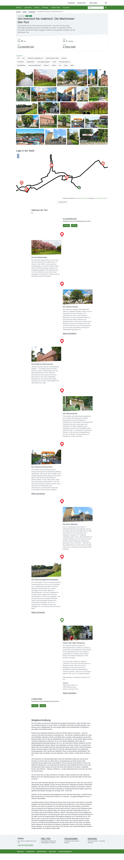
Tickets (36, 7)
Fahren (18, 7)
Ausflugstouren (31, 11)
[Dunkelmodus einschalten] (100, 3)
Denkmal (69, 58)
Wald (39, 70)
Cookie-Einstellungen (65, 858)
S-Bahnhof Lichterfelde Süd (37, 58)
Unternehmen (71, 2)
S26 (30, 15)
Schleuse (64, 66)
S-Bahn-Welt (55, 7)
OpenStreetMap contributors (101, 203)
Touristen (66, 7)
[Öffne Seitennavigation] (106, 8)
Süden (33, 70)
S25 (27, 15)
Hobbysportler (32, 62)
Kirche (58, 62)
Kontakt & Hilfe (81, 2)
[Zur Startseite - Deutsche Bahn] (120, 2)
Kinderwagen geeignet (46, 62)
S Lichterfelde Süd (69, 224)
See (26, 70)
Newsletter (92, 845)
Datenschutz (30, 858)
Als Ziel (75, 231)
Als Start (66, 231)
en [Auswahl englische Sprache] (106, 2)
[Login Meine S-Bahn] (92, 3)
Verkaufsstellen (71, 845)
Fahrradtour (21, 62)
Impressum (20, 858)
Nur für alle (52, 858)
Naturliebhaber (37, 66)
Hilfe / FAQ (46, 845)
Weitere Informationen (69, 339)
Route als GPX (61, 207)
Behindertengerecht (23, 66)
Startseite (18, 11)
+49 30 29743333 (25, 852)
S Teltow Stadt (36, 705)
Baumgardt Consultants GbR (82, 203)
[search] (96, 7)
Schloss (19, 70)
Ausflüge (45, 7)
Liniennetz (27, 7)
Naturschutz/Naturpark (52, 66)
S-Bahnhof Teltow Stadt (56, 58)
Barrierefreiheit (41, 858)
